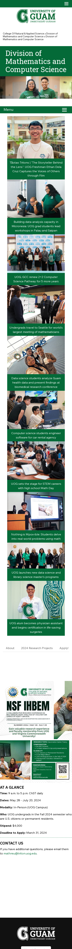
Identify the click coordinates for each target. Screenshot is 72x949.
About (10, 648)
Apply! (63, 648)
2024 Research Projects (37, 648)
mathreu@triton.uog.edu (20, 853)
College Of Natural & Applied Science (23, 33)
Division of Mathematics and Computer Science (30, 35)
